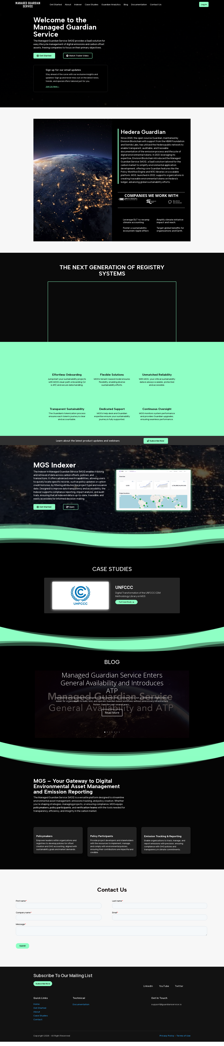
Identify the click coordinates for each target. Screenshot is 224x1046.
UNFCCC (124, 591)
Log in (202, 4)
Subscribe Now (156, 444)
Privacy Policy (167, 1040)
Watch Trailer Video (76, 57)
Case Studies (40, 1019)
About (36, 1016)
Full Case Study (126, 606)
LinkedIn (148, 990)
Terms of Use (183, 1040)
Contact (37, 1023)
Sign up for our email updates (63, 73)
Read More (112, 717)
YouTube (164, 990)
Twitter (179, 990)
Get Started (45, 55)
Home (36, 1008)
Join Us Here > (52, 90)
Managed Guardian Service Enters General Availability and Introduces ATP (112, 687)
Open (72, 511)
